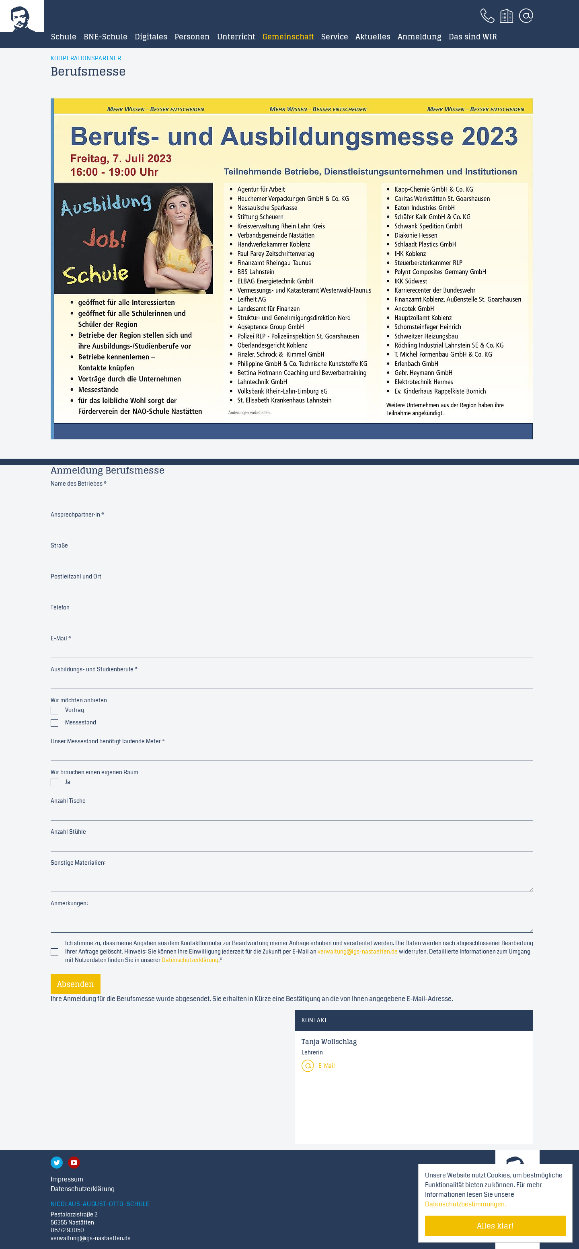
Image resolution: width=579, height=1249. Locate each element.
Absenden (75, 984)
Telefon (60, 607)
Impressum (67, 1179)
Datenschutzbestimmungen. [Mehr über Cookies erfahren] (465, 1204)
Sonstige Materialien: (78, 863)
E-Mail (61, 638)
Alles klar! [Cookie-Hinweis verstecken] (495, 1225)
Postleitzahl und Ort (76, 576)
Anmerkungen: (69, 903)
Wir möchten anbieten (79, 700)
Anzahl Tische (68, 801)
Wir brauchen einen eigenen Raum (94, 772)
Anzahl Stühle (68, 832)
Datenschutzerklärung (190, 960)
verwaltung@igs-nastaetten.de (358, 952)
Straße (59, 545)
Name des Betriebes (79, 484)
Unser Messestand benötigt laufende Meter (108, 741)
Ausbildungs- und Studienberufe (94, 669)
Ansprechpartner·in (77, 515)
